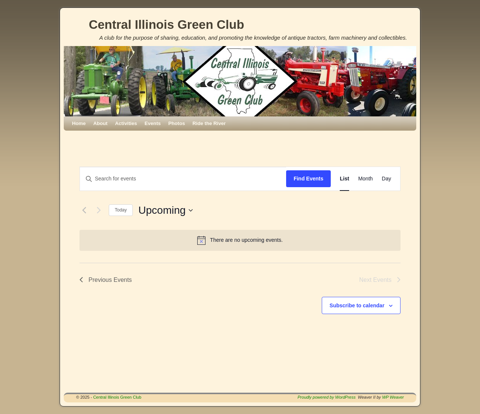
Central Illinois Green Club (166, 24)
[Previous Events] (84, 210)
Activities (126, 123)
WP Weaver (393, 397)
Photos (176, 123)
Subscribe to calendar (357, 305)
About (100, 123)
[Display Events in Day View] (386, 179)
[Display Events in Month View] (365, 179)
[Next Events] (98, 210)
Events (152, 123)
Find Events (308, 179)
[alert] (240, 240)
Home (79, 123)
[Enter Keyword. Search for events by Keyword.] (183, 179)
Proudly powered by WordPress (327, 397)
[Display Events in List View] (344, 179)
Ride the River (209, 123)
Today (121, 210)
